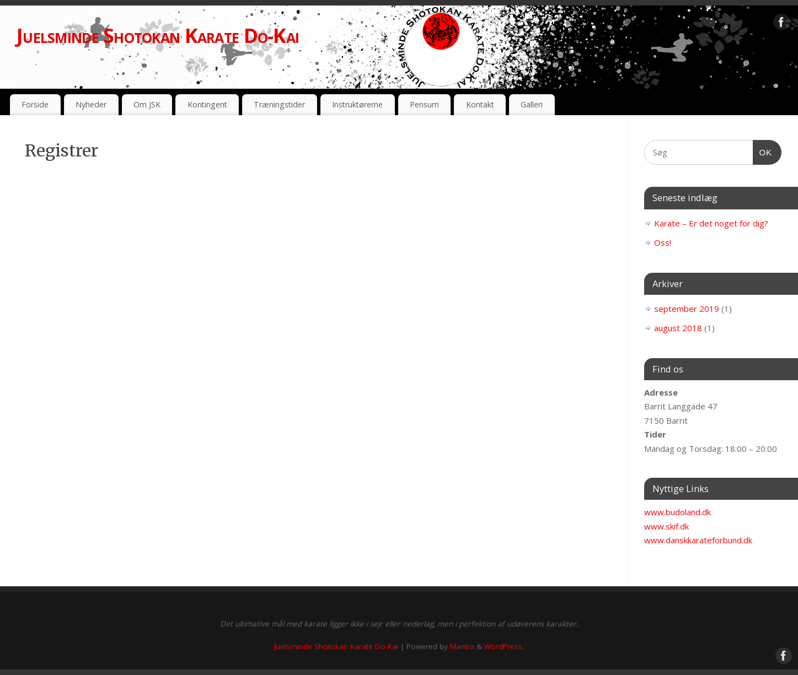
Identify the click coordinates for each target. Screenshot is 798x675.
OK (763, 151)
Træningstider (279, 104)
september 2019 (686, 308)
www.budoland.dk (677, 511)
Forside (35, 104)
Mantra (462, 646)
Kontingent (207, 104)
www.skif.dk (666, 526)
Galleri (532, 104)
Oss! (662, 242)
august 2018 (678, 327)
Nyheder (91, 104)
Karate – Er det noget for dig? (711, 223)
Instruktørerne (357, 104)
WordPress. (504, 646)
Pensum (424, 104)
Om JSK (146, 104)
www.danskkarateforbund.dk (698, 540)
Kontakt (480, 104)
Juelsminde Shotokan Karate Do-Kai (158, 35)
